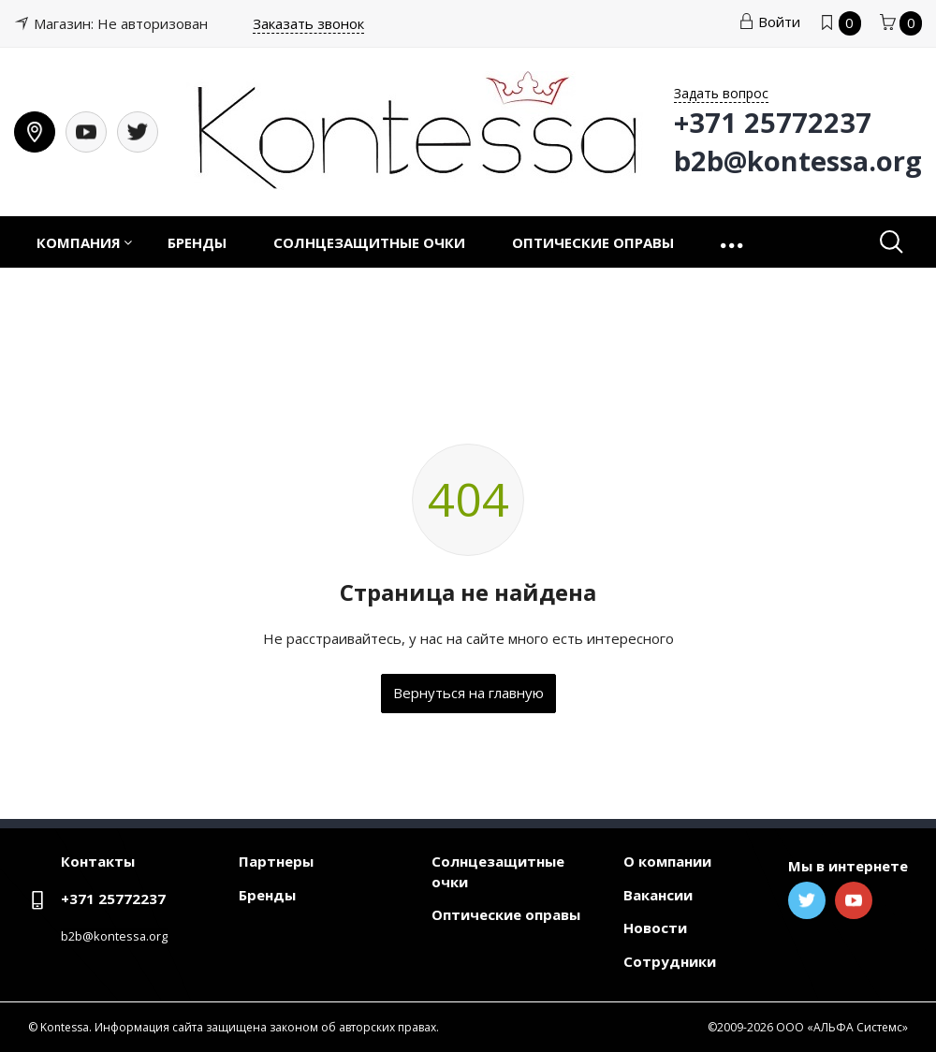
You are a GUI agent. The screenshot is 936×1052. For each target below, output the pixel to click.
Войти (769, 21)
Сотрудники (669, 961)
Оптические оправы (593, 242)
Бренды (197, 242)
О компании (667, 861)
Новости (655, 927)
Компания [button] (79, 242)
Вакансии (658, 894)
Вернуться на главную (468, 692)
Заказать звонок (308, 23)
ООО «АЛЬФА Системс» (842, 1027)
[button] (733, 242)
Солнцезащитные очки (369, 242)
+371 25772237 (113, 898)
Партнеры (276, 861)
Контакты (98, 861)
